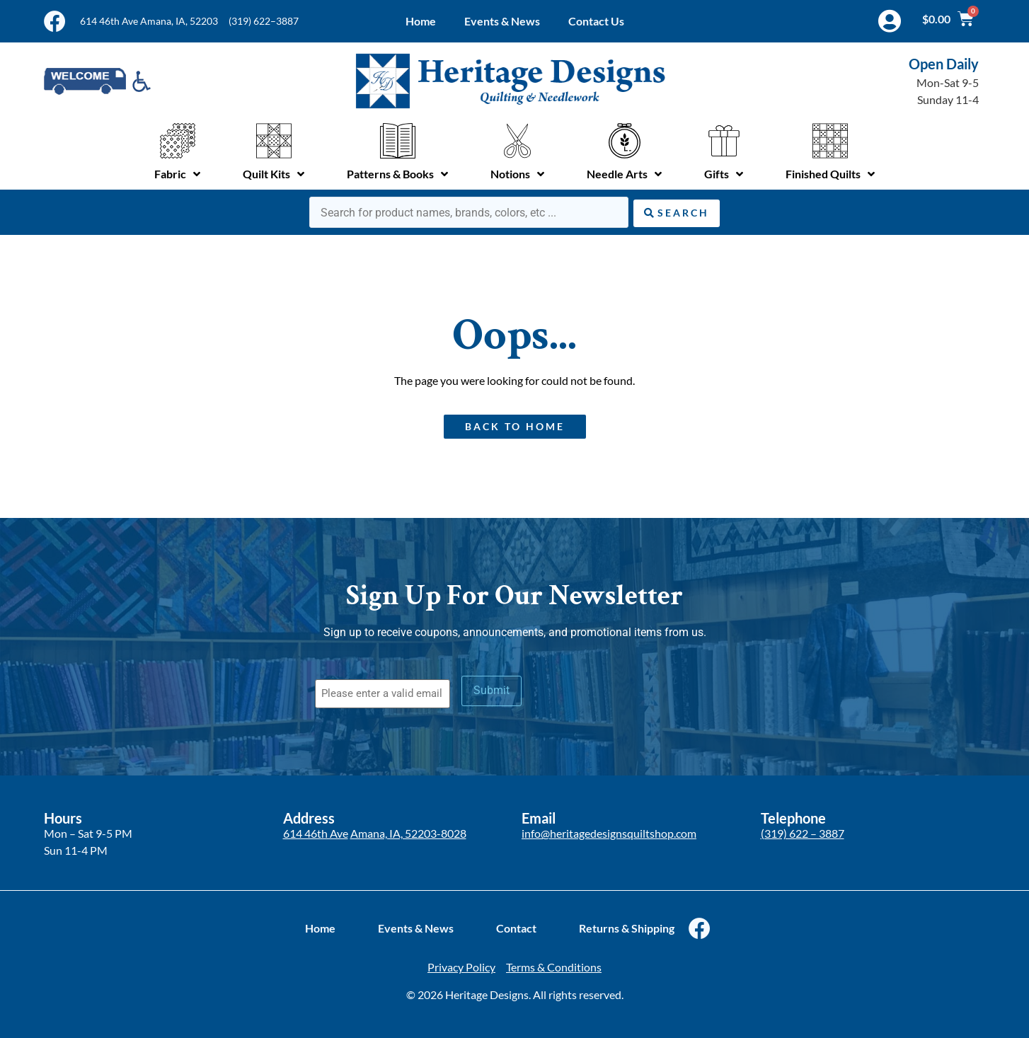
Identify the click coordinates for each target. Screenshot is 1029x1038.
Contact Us (596, 21)
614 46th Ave (315, 832)
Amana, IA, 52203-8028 (408, 832)
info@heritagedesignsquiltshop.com (609, 832)
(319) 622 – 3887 (802, 832)
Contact (516, 928)
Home (421, 21)
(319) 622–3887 (264, 21)
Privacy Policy (461, 967)
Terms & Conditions (554, 967)
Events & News (502, 21)
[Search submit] (676, 212)
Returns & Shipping (626, 928)
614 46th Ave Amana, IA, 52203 (149, 21)
